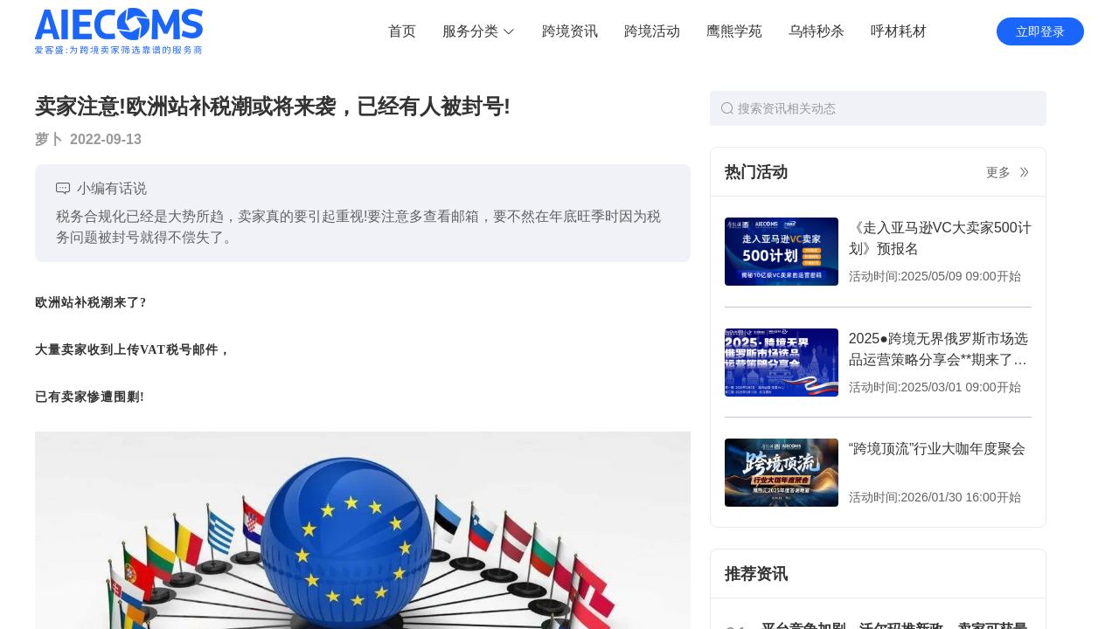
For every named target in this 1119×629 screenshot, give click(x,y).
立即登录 (1040, 31)
